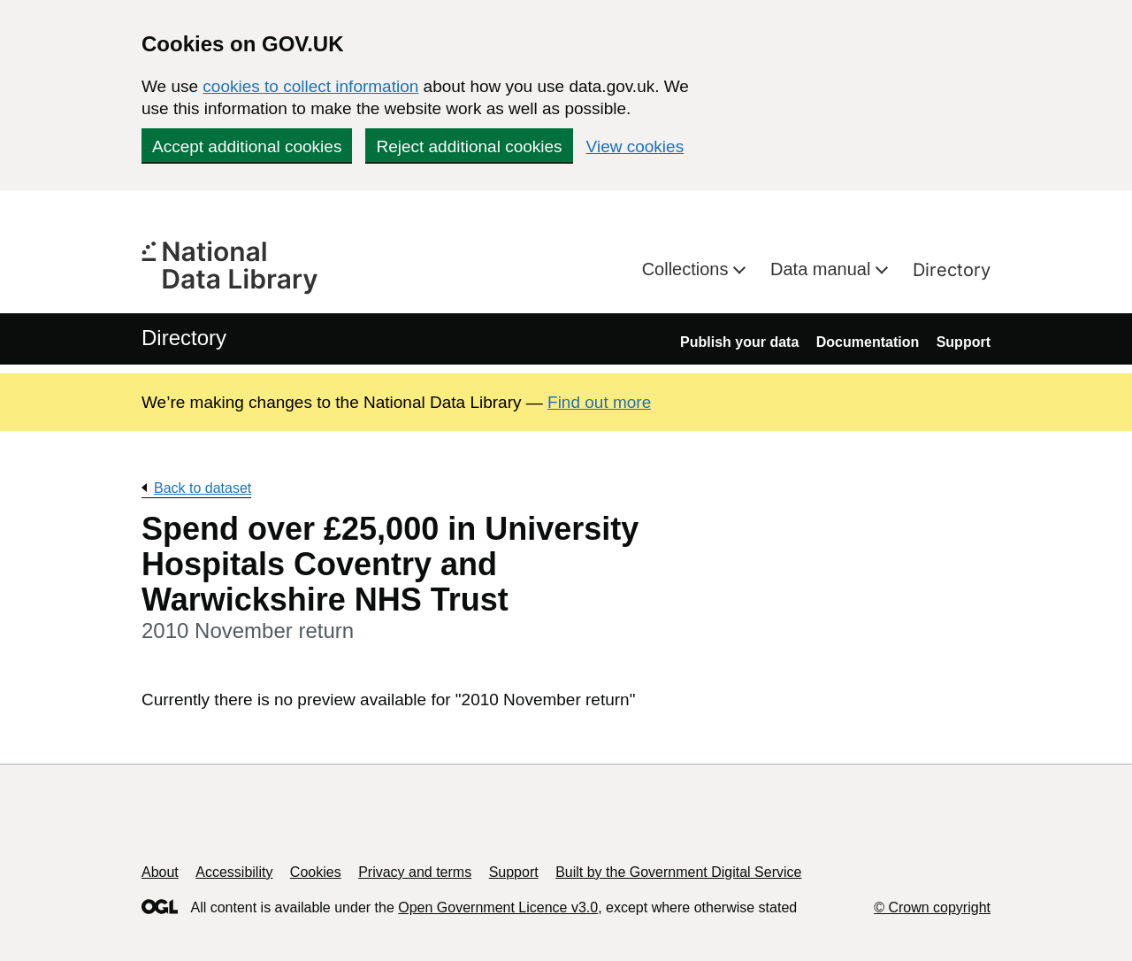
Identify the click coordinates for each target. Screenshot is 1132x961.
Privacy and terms (414, 872)
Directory (951, 270)
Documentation (867, 342)
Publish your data (739, 342)
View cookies (635, 146)
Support (963, 342)
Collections (687, 269)
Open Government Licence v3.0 (498, 907)
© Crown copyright (932, 907)
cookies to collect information (310, 86)
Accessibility (233, 872)
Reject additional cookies (469, 146)
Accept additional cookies (246, 146)
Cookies (315, 872)
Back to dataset (202, 488)
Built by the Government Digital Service (678, 872)
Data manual (823, 269)
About (160, 872)
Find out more (599, 402)
